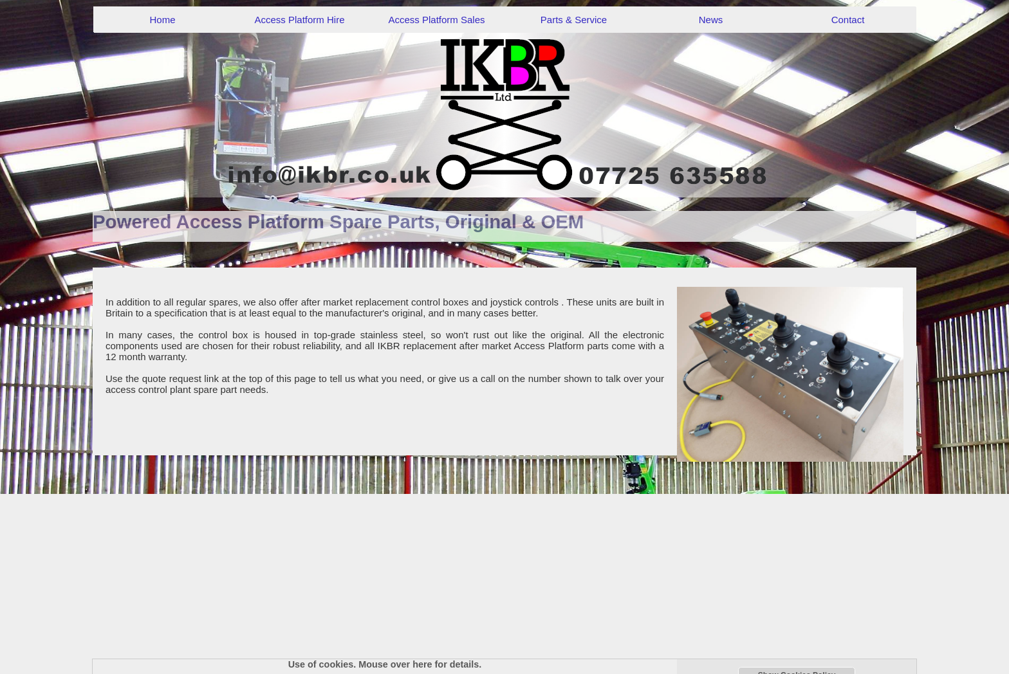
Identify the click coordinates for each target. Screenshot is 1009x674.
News (711, 19)
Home (162, 19)
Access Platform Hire (299, 19)
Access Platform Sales (436, 19)
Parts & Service (574, 19)
